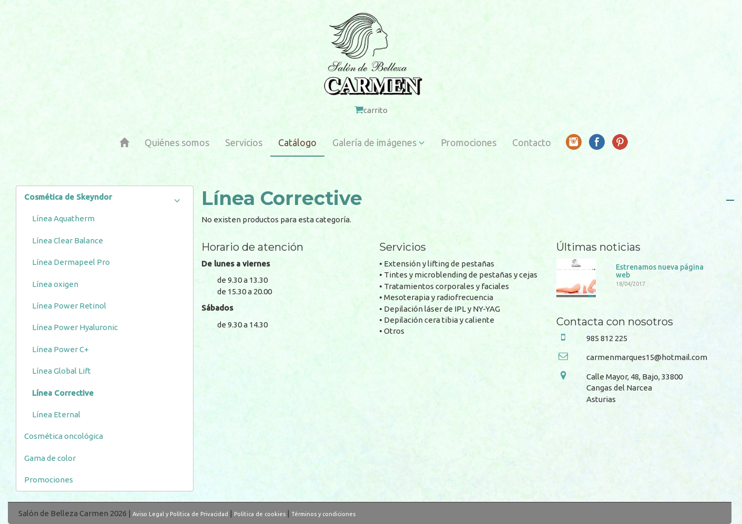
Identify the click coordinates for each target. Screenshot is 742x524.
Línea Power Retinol (69, 305)
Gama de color (50, 458)
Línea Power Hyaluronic (75, 327)
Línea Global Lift (61, 370)
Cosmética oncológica (63, 435)
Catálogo (297, 142)
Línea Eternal (56, 414)
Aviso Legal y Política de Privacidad (180, 514)
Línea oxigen (55, 284)
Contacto (531, 142)
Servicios (243, 142)
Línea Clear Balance (67, 240)
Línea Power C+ (60, 349)
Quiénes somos (177, 142)
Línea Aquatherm (63, 218)
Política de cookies (260, 514)
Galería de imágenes (378, 142)
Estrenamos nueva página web (660, 271)
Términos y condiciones (323, 514)
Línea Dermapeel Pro (71, 262)
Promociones (468, 142)
